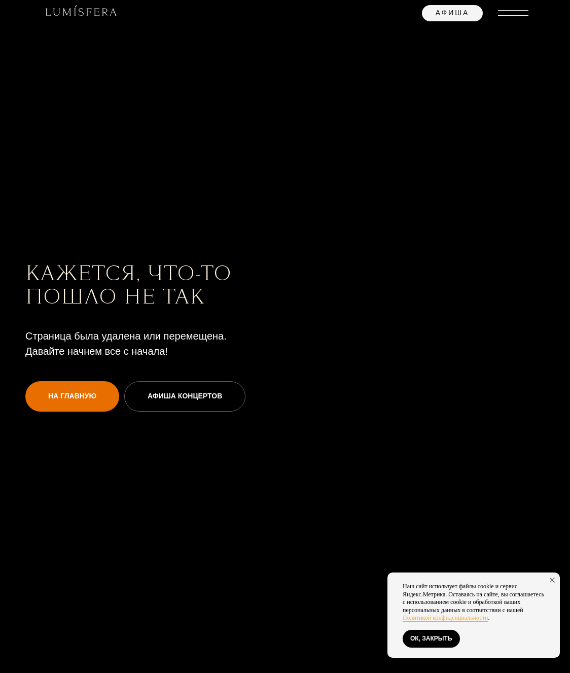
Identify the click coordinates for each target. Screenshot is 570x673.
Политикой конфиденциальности (445, 617)
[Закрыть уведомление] (552, 580)
